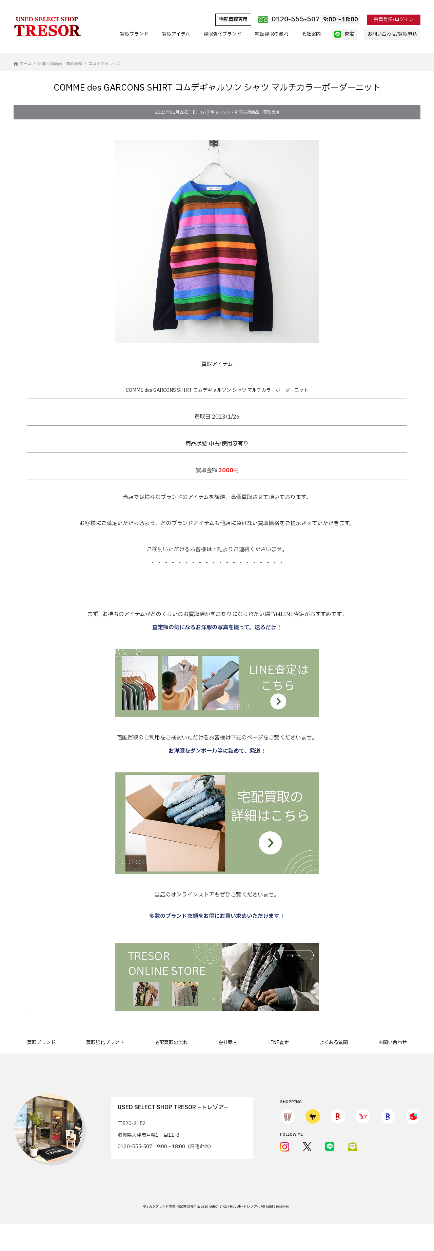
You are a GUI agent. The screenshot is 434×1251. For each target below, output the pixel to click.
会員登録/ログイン (394, 19)
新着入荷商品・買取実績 (257, 112)
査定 (344, 34)
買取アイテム (176, 34)
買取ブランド (134, 34)
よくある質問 (333, 1042)
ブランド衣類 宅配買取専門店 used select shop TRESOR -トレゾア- (207, 1206)
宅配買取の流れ (271, 34)
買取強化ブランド (222, 34)
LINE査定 (278, 1042)
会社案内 (311, 34)
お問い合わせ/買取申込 (392, 34)
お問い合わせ (392, 1042)
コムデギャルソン (214, 112)
